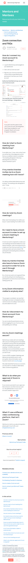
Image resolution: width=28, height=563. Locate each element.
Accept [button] (10, 560)
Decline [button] (17, 560)
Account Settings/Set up (11, 34)
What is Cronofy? (7, 436)
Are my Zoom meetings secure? (12, 537)
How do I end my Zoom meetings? (12, 513)
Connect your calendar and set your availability (12, 473)
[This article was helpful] (12, 453)
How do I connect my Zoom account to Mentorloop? (14, 500)
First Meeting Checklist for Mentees (12, 480)
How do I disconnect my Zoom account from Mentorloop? (14, 533)
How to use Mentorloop (10, 32)
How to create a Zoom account (10, 483)
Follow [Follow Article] (23, 48)
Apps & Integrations (9, 35)
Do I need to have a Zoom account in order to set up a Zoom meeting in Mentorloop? (13, 517)
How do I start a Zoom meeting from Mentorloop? (13, 505)
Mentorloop (5, 30)
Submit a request (20, 460)
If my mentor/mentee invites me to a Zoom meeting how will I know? (13, 509)
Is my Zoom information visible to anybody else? (12, 529)
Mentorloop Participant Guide (17, 442)
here (21, 247)
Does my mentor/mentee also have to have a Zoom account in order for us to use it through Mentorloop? (14, 524)
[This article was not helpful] (16, 453)
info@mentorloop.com (8, 428)
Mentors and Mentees (17, 30)
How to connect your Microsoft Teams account (12, 487)
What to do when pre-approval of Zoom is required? (14, 541)
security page (18, 361)
